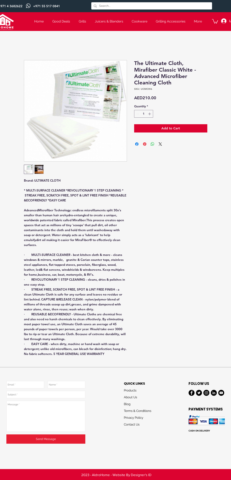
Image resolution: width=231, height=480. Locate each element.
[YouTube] (221, 393)
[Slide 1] (115, 1)
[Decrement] (137, 113)
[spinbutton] (143, 113)
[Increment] (149, 113)
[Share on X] (160, 144)
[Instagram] (206, 393)
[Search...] (151, 6)
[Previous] (23, 6)
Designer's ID (141, 475)
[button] (215, 21)
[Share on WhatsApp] (152, 144)
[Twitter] (199, 393)
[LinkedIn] (214, 393)
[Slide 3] (115, 471)
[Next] (207, 6)
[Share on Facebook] (136, 144)
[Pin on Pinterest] (144, 144)
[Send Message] (45, 439)
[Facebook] (192, 393)
